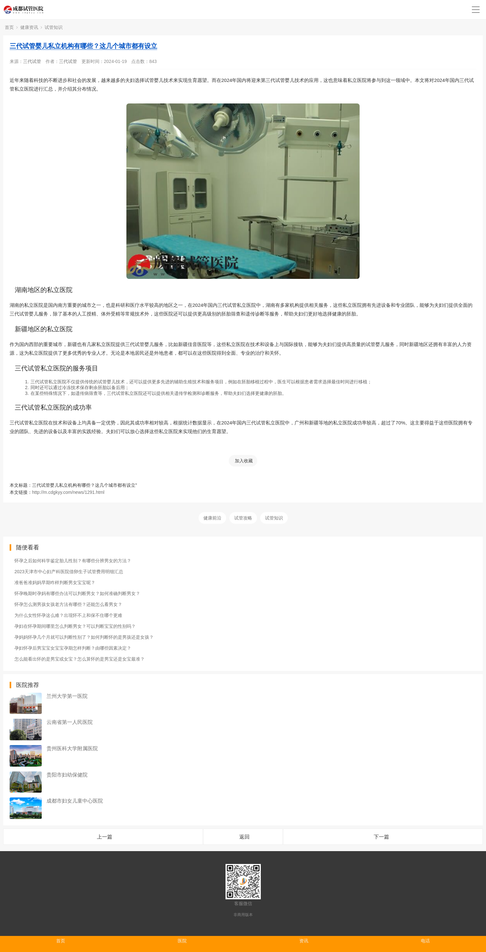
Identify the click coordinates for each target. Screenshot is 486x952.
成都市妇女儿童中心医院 (75, 801)
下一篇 (381, 837)
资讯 (303, 940)
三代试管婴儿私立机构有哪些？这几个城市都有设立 (83, 45)
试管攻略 (243, 517)
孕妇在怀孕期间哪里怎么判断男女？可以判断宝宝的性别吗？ (75, 626)
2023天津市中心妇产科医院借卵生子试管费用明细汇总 (68, 571)
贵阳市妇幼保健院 (67, 775)
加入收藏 (244, 460)
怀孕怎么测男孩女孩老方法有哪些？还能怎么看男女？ (68, 604)
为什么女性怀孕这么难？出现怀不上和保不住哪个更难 (68, 615)
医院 (182, 940)
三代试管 (32, 61)
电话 (425, 940)
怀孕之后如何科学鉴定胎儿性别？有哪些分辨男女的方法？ (72, 560)
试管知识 (54, 27)
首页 (9, 27)
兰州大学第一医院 (67, 696)
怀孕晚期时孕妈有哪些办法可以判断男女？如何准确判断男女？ (77, 593)
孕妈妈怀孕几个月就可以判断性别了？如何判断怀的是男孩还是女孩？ (84, 637)
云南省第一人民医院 (70, 722)
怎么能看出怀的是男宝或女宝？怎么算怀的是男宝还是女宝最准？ (79, 659)
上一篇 (104, 837)
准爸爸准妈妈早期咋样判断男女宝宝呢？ (54, 582)
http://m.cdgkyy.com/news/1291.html (68, 492)
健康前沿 (212, 517)
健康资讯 (29, 27)
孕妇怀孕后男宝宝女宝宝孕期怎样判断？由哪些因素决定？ (72, 648)
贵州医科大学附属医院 (72, 748)
